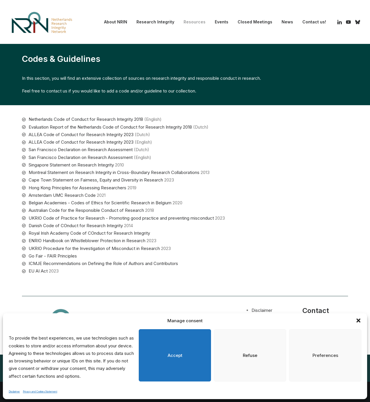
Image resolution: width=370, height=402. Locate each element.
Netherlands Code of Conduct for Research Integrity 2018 (86, 119)
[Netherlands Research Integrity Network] (42, 22)
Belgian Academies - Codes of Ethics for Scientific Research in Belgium (100, 202)
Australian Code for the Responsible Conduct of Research (86, 210)
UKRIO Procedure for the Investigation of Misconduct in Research (94, 248)
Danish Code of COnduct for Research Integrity (76, 225)
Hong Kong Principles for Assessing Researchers (77, 187)
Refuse (250, 355)
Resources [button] (195, 21)
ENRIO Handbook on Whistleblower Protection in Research (87, 240)
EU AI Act (38, 271)
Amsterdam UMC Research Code (62, 195)
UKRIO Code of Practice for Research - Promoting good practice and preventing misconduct (121, 218)
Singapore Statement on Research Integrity (71, 165)
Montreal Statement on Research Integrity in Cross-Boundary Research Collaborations (114, 172)
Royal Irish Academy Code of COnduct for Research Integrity (89, 233)
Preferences (325, 355)
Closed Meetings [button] (255, 21)
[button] (358, 320)
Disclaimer (14, 391)
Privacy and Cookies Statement (40, 391)
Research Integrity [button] (155, 21)
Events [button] (221, 21)
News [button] (287, 21)
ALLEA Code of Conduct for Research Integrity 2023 (81, 134)
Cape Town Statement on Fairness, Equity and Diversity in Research (96, 180)
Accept (175, 355)
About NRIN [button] (115, 21)
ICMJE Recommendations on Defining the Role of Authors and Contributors (103, 263)
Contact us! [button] (314, 21)
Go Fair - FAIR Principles (53, 256)
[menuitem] (115, 22)
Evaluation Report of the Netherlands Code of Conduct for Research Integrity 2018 (110, 127)
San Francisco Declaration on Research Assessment (81, 149)
